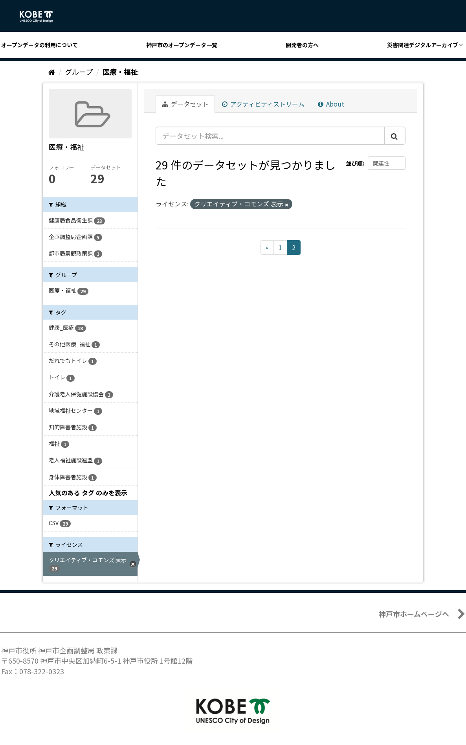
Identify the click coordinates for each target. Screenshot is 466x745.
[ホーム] (51, 71)
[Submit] (394, 136)
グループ (79, 71)
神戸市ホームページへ (414, 614)
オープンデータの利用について (39, 45)
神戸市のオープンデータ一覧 (181, 45)
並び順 (354, 163)
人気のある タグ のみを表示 (88, 492)
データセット (185, 104)
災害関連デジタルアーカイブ (422, 45)
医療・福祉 (120, 71)
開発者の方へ (302, 45)
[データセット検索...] (270, 136)
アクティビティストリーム (263, 104)
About (331, 104)
